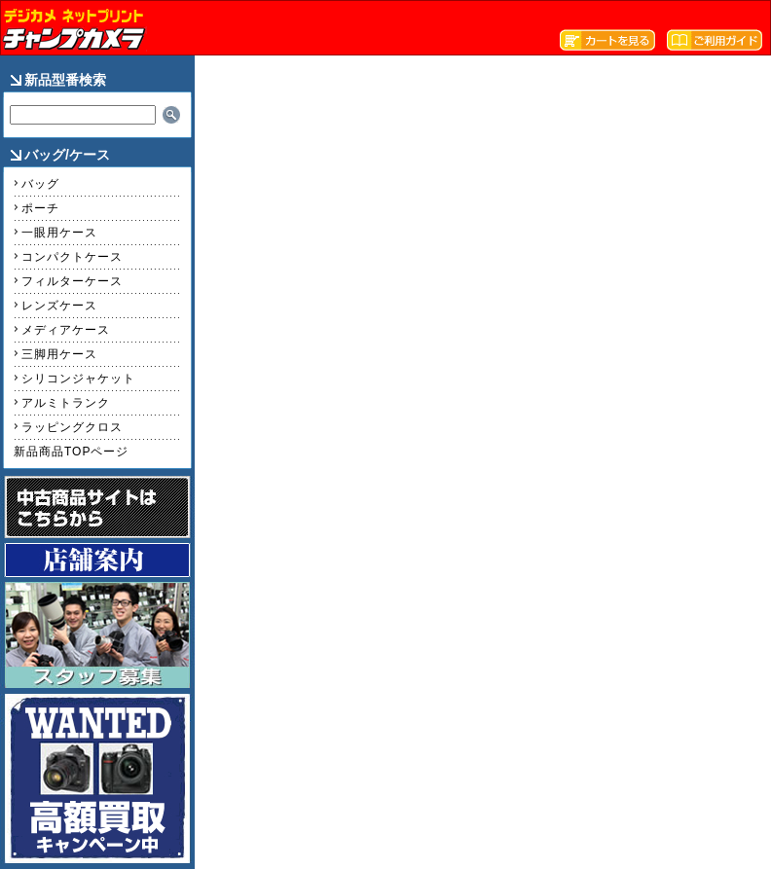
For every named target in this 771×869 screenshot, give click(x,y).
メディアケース (65, 330)
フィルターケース (72, 281)
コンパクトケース (72, 257)
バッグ (40, 184)
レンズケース (59, 305)
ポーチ (40, 208)
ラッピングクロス (72, 427)
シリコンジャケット (78, 378)
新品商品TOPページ (71, 451)
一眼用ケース (59, 232)
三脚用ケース (59, 354)
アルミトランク (65, 403)
